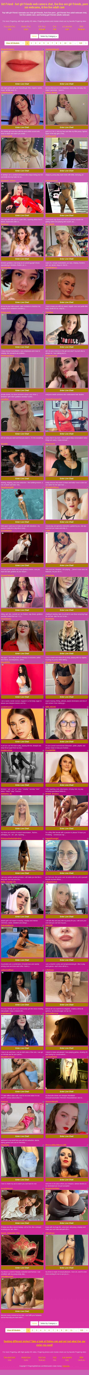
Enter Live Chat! (22, 84)
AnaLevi (4, 1102)
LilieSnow (49, 970)
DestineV (5, 224)
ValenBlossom (7, 1276)
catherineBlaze (7, 970)
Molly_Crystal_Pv (8, 882)
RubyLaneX (6, 312)
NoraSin (4, 444)
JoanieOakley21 (52, 49)
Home (34, 36)
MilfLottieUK (50, 707)
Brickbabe (49, 619)
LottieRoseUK (7, 93)
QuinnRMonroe (51, 1013)
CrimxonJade (6, 136)
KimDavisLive (51, 356)
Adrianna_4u (6, 794)
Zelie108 (48, 925)
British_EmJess (52, 794)
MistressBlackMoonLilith (55, 1145)
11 (70, 43)
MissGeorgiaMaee (53, 662)
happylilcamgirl (52, 838)
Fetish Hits (66, 1366)
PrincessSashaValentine (11, 838)
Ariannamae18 (51, 181)
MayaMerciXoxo (7, 1057)
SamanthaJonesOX (53, 399)
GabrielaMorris (7, 925)
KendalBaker (6, 531)
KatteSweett (6, 1013)
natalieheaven (7, 707)
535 (80, 43)
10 (65, 43)
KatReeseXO (50, 136)
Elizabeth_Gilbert (8, 181)
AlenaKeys (50, 1233)
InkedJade (49, 575)
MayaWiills (5, 662)
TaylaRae (49, 312)
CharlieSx (5, 1145)
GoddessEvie (6, 750)
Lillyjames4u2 (51, 882)
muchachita (6, 268)
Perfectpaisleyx (7, 356)
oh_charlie (49, 224)
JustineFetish (51, 1057)
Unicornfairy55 (51, 1102)
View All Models (12, 43)
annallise (5, 399)
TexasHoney (6, 619)
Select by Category (49, 36)
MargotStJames (7, 49)
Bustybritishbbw (52, 1188)
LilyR (47, 531)
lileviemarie (50, 444)
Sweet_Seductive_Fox (10, 1233)
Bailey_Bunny (51, 93)
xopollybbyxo (51, 268)
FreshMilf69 (50, 750)
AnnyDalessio (7, 1188)
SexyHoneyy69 (7, 487)
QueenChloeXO (7, 575)
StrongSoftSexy (52, 487)
